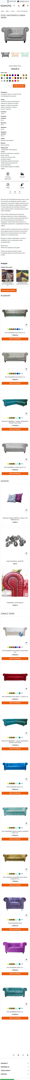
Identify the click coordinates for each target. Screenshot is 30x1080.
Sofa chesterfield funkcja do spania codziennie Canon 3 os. (15, 839)
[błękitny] (17, 425)
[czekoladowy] (14, 336)
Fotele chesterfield (22, 11)
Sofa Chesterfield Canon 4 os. (15, 794)
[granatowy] (17, 336)
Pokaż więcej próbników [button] (8, 297)
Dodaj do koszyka (19, 86)
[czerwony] (12, 336)
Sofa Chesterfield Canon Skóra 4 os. (15, 340)
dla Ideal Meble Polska (15, 66)
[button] (14, 5)
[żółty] (8, 336)
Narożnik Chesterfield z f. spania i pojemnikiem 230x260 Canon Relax (15, 429)
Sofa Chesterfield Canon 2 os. (15, 975)
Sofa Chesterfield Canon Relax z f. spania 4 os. (15, 704)
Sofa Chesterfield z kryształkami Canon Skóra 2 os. (15, 658)
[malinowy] (19, 654)
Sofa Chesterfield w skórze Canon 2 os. (15, 474)
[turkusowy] (16, 336)
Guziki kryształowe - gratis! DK (15, 568)
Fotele (13, 11)
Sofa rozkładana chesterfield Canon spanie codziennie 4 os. (15, 885)
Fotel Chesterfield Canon (15, 930)
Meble (7, 11)
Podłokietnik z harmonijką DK (15, 610)
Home (2, 11)
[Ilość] (8, 86)
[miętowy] (16, 425)
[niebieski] (19, 336)
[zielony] (10, 336)
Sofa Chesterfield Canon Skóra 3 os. (15, 384)
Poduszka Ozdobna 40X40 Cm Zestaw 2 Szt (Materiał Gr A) (15, 526)
